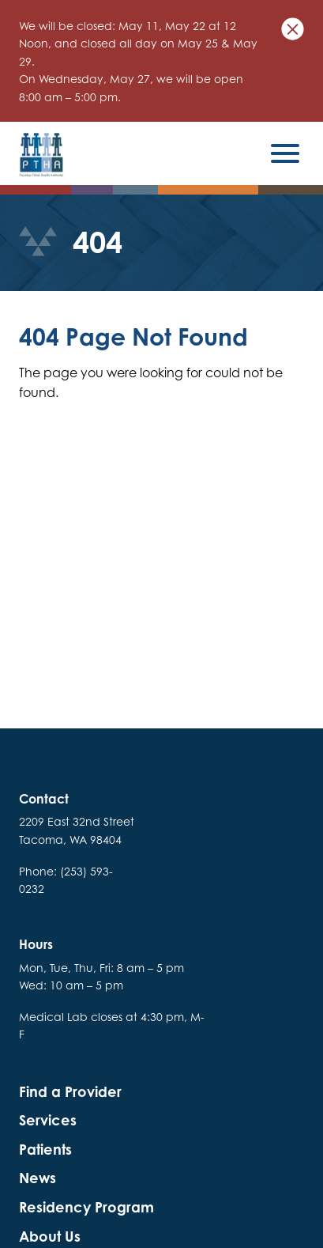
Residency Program (86, 1207)
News (37, 1178)
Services (48, 1120)
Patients (45, 1149)
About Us (50, 1236)
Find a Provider (70, 1091)
